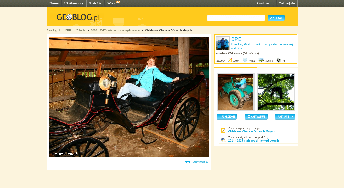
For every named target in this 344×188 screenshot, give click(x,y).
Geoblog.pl (53, 30)
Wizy (111, 3)
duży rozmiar (201, 161)
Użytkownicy (74, 3)
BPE (68, 30)
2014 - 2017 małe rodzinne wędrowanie (115, 30)
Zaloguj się (287, 3)
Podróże (95, 3)
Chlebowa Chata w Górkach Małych (168, 30)
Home (54, 3)
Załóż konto (265, 3)
